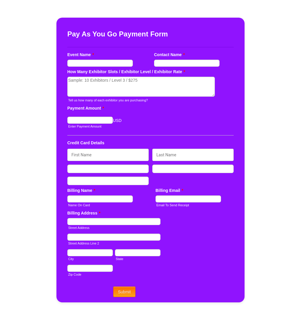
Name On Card (79, 205)
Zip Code (74, 274)
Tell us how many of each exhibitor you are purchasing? (108, 100)
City (71, 259)
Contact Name (169, 54)
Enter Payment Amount (84, 126)
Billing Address (84, 213)
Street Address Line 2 (83, 243)
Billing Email (169, 190)
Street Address (78, 227)
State (119, 259)
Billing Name (81, 190)
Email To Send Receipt (172, 205)
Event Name (80, 54)
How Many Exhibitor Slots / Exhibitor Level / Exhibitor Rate (126, 71)
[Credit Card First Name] (108, 155)
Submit (124, 291)
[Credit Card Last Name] (193, 155)
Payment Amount (85, 108)
